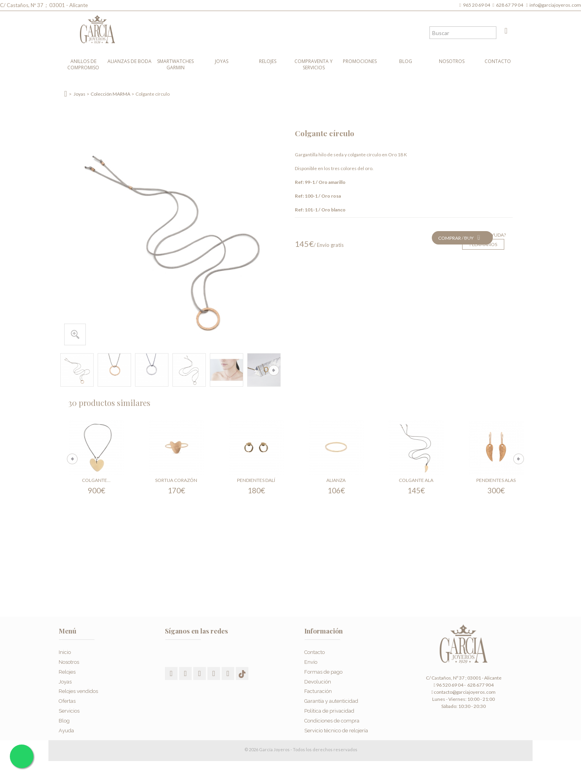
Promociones (360, 61)
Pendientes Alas (496, 480)
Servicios (69, 709)
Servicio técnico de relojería (336, 729)
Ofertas (67, 699)
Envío (310, 660)
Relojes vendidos (78, 690)
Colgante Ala (416, 480)
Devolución (317, 680)
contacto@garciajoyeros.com (465, 692)
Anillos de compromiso (83, 64)
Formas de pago (323, 670)
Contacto (498, 61)
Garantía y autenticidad (331, 699)
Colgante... (96, 480)
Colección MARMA (110, 94)
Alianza (336, 480)
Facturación (318, 690)
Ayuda (66, 729)
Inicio (65, 651)
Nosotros (451, 61)
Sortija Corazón (176, 480)
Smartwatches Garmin (175, 64)
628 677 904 (480, 685)
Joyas (221, 61)
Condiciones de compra (331, 719)
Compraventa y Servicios (313, 64)
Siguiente (274, 370)
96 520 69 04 (448, 685)
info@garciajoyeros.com (555, 5)
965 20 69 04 (477, 5)
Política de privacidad (329, 709)
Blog (405, 61)
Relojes (267, 61)
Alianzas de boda (129, 61)
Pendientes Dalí (256, 480)
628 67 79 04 (510, 5)
